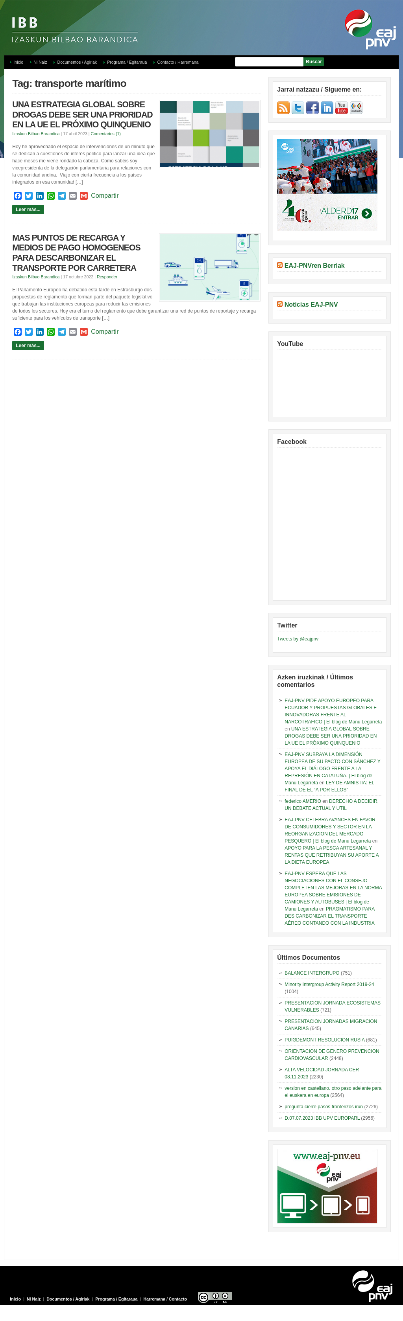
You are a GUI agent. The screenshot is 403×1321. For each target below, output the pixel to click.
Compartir (104, 195)
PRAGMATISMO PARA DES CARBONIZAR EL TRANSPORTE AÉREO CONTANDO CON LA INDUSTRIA (329, 916)
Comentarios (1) (106, 133)
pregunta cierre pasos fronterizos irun (324, 1106)
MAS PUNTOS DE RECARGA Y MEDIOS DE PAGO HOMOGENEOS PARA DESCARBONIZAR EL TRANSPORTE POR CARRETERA (76, 253)
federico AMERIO (303, 801)
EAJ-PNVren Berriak (315, 265)
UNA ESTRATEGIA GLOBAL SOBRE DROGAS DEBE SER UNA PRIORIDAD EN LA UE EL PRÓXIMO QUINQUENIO (82, 114)
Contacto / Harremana (177, 62)
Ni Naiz (40, 62)
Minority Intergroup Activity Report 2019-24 (329, 984)
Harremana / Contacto (165, 1299)
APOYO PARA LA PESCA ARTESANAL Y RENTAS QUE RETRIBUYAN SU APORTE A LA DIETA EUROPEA (332, 855)
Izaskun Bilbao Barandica (35, 133)
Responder (107, 276)
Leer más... (28, 209)
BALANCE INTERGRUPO (312, 973)
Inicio (18, 62)
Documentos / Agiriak (77, 62)
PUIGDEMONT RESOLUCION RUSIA (324, 1040)
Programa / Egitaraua (127, 62)
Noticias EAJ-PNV (311, 304)
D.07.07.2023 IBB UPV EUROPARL (322, 1118)
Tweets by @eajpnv (297, 639)
